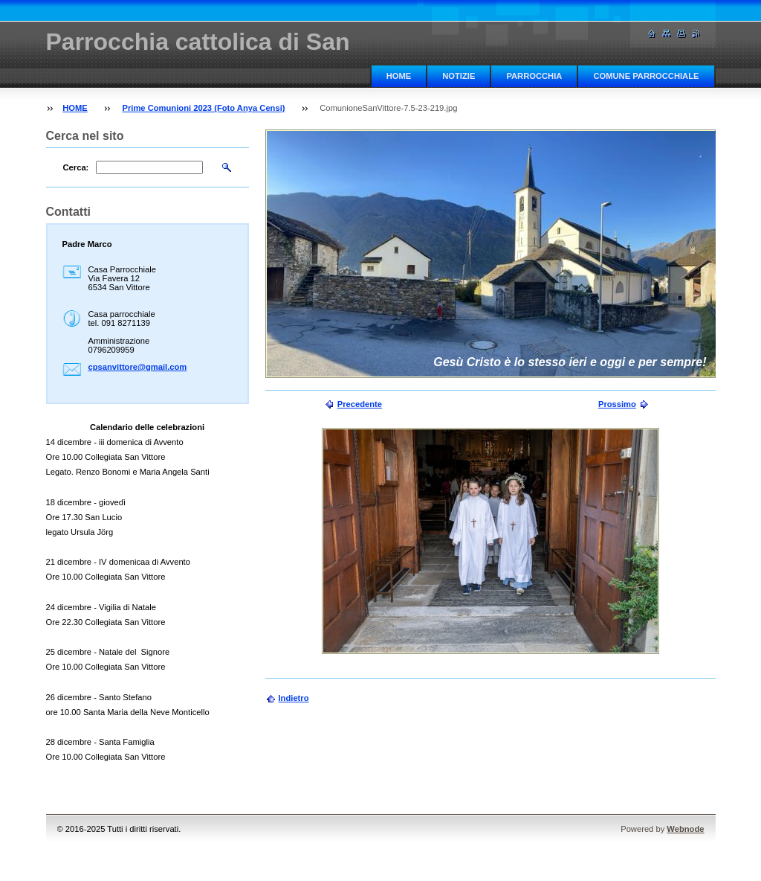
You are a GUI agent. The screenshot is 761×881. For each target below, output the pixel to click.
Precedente (359, 404)
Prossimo (617, 404)
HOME (399, 75)
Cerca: (76, 167)
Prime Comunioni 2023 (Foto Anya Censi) (203, 107)
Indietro (294, 697)
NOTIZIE (458, 75)
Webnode (685, 828)
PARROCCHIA (534, 75)
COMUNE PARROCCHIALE (646, 75)
